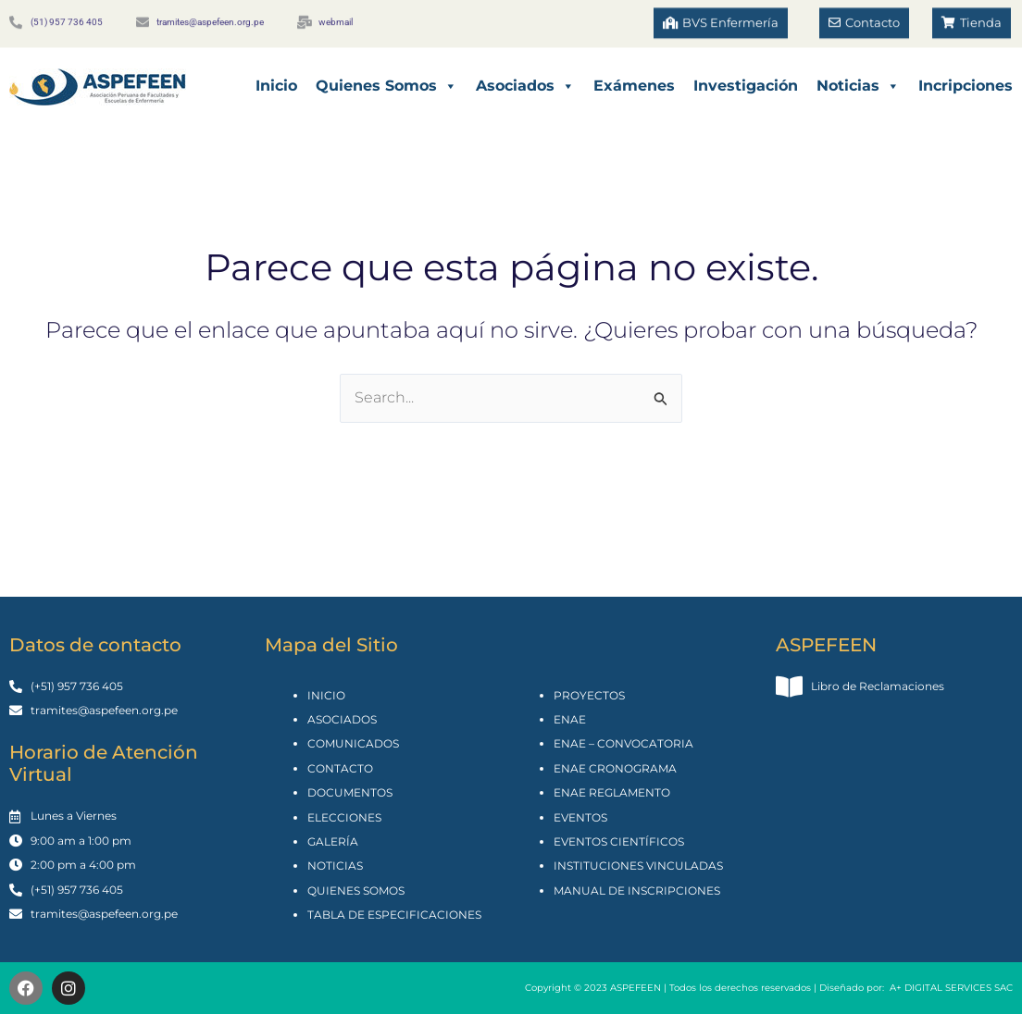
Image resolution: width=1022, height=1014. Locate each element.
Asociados (525, 86)
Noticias (858, 86)
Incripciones (965, 85)
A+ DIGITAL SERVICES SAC (951, 988)
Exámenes (634, 85)
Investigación (745, 85)
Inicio (276, 85)
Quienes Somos (386, 86)
